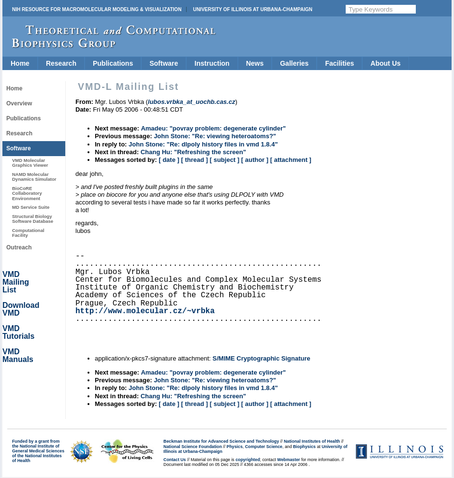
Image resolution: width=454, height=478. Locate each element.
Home (20, 63)
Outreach (19, 247)
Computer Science (263, 446)
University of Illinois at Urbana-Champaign (252, 9)
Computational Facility (28, 233)
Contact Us (174, 459)
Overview (19, 103)
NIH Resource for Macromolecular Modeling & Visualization (96, 9)
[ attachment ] (290, 159)
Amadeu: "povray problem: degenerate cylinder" (213, 128)
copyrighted (247, 459)
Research (61, 63)
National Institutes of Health (312, 441)
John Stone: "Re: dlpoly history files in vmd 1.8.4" (203, 144)
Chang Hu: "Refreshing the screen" (193, 152)
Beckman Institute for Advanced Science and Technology (221, 441)
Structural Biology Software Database (32, 219)
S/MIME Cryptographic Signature (261, 358)
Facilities (339, 63)
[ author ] (254, 159)
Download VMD (20, 309)
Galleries (294, 63)
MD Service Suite (30, 207)
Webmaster (288, 459)
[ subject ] (224, 159)
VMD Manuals (17, 355)
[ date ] (169, 159)
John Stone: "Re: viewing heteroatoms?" (215, 136)
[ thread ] (194, 159)
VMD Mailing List (15, 282)
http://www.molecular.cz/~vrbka (145, 311)
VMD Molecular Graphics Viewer (30, 163)
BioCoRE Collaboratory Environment (27, 193)
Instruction (211, 63)
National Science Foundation (192, 446)
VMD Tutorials (18, 332)
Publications (113, 63)
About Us (385, 63)
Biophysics (304, 446)
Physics (235, 446)
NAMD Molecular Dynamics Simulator (34, 177)
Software (163, 63)
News (255, 63)
